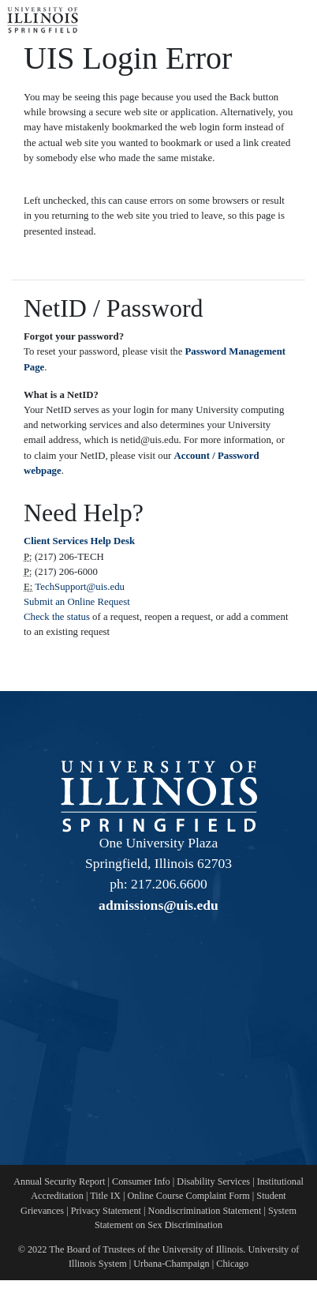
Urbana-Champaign (171, 1263)
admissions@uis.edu (158, 905)
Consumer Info (141, 1181)
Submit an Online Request (77, 601)
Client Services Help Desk (79, 541)
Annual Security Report (59, 1181)
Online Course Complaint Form (188, 1195)
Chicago (232, 1263)
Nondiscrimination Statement (205, 1210)
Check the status (58, 616)
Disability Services (213, 1181)
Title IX (105, 1195)
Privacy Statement (106, 1210)
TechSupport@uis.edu (80, 586)
